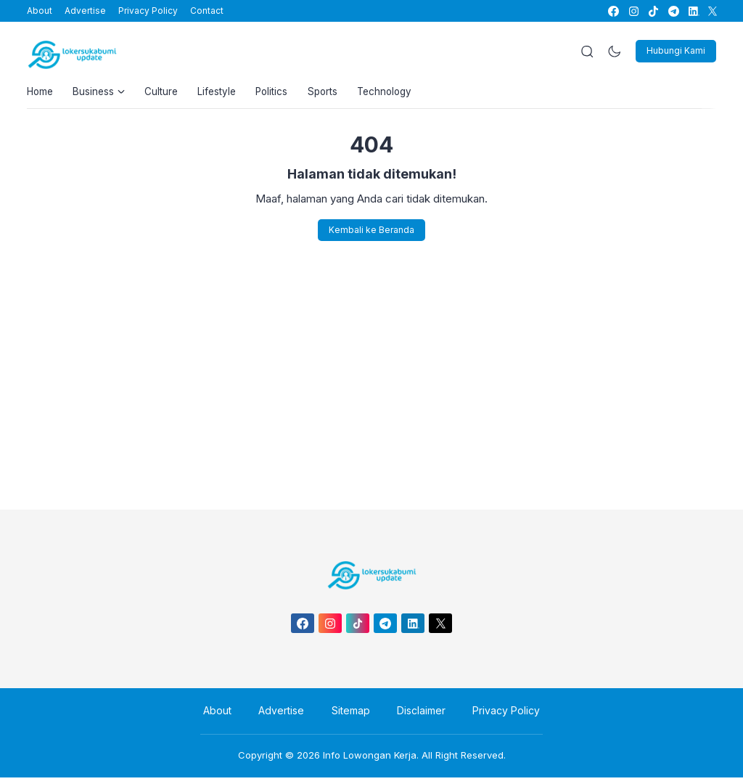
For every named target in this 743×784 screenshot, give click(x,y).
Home (41, 95)
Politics (286, 95)
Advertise (85, 10)
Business (103, 95)
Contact (206, 10)
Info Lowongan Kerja (369, 761)
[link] (612, 11)
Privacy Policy (148, 10)
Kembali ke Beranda (371, 235)
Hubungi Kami (675, 50)
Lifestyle (227, 95)
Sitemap (351, 717)
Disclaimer (415, 717)
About (39, 10)
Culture (169, 95)
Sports (340, 95)
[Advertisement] (371, 378)
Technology (406, 95)
